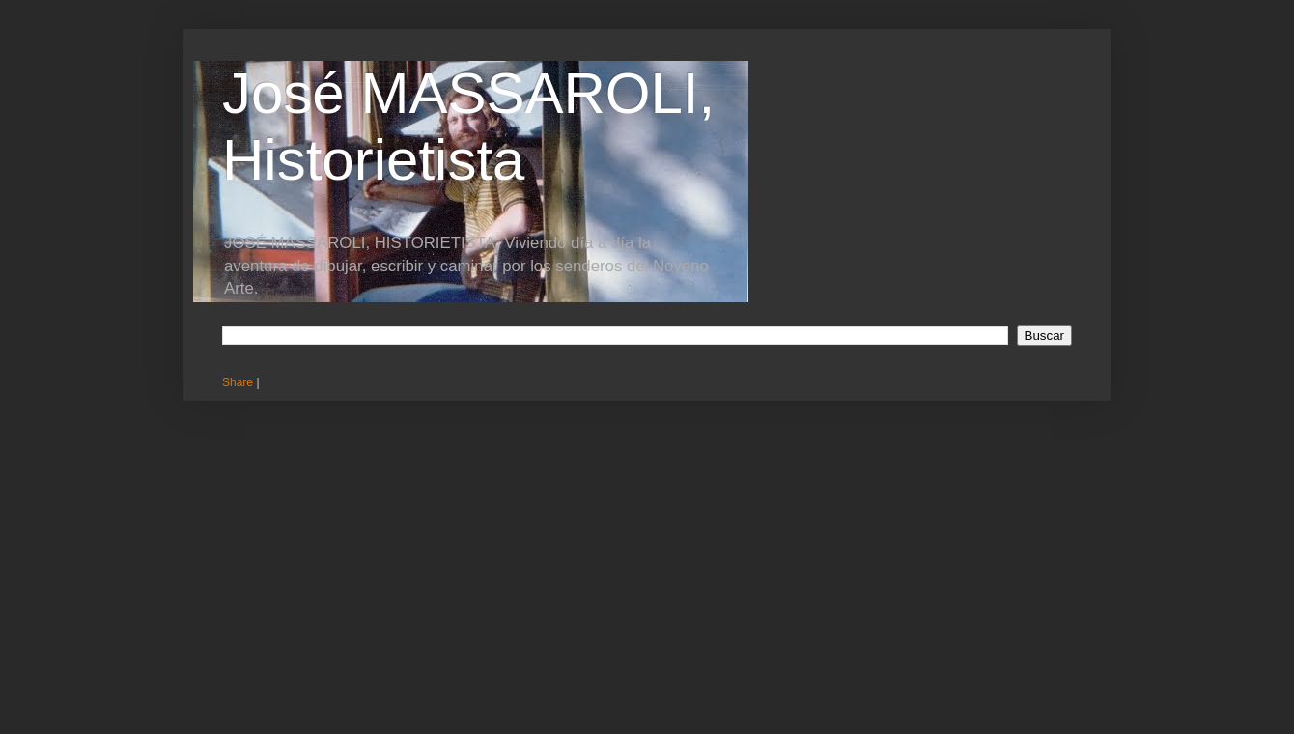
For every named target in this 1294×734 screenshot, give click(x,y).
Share (237, 382)
